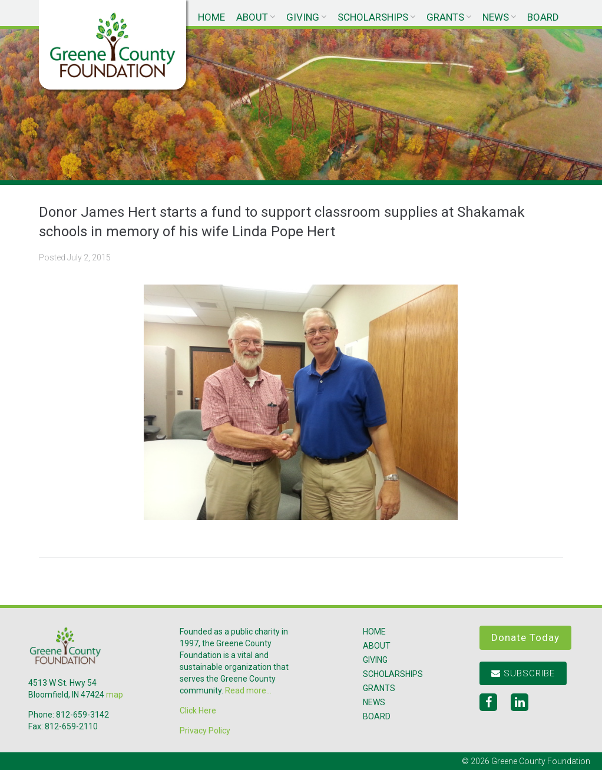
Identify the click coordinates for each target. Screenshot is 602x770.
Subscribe (523, 673)
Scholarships (373, 17)
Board (543, 17)
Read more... (248, 690)
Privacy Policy (205, 730)
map (114, 694)
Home (211, 17)
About (252, 17)
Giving (302, 17)
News (495, 17)
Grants (445, 17)
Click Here (198, 710)
